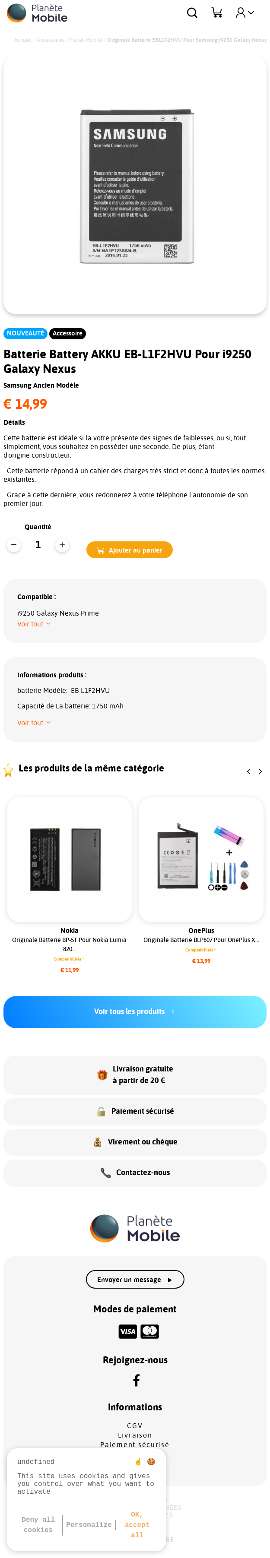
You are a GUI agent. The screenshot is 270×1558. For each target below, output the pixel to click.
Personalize (89, 1525)
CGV (135, 1425)
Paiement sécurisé (135, 1444)
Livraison (135, 1435)
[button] (129, 549)
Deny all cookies (38, 1525)
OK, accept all (137, 1525)
